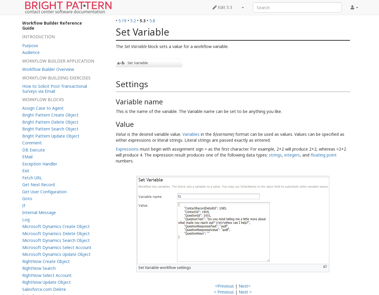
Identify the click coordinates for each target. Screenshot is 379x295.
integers (292, 155)
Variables (191, 134)
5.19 (122, 20)
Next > (245, 292)
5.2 (133, 20)
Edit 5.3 (222, 7)
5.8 (152, 20)
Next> (244, 286)
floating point (324, 155)
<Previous (224, 286)
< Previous (224, 292)
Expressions (127, 149)
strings (275, 155)
